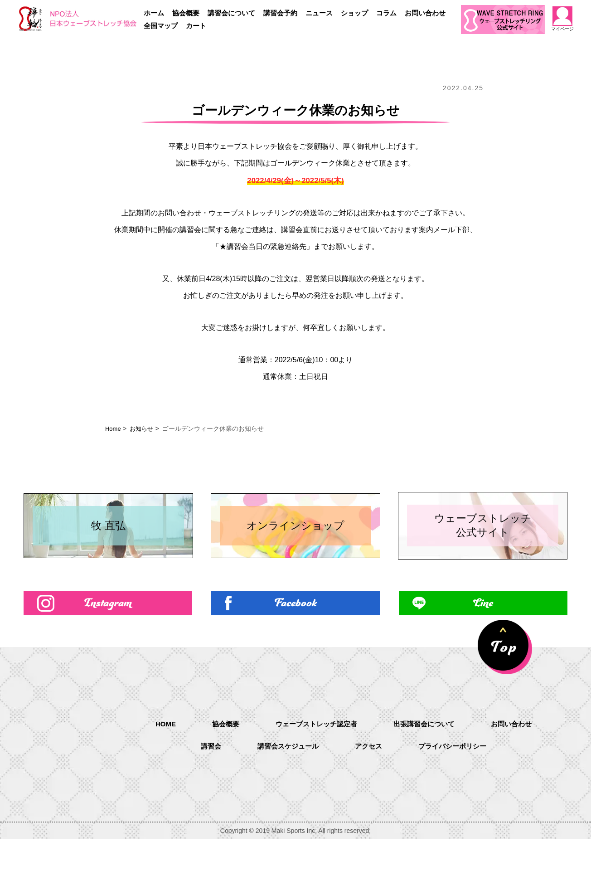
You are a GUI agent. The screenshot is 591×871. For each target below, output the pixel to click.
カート (196, 25)
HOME (159, 755)
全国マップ (161, 25)
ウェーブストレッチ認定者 (314, 756)
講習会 (206, 779)
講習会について (231, 13)
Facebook (295, 634)
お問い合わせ (425, 13)
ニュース (319, 13)
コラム (386, 13)
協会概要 (185, 13)
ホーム (154, 13)
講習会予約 (280, 13)
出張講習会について (427, 756)
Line (483, 634)
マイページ (562, 18)
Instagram (108, 634)
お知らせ (143, 428)
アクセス (368, 779)
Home (113, 428)
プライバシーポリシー (456, 779)
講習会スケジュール (285, 779)
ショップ (354, 13)
